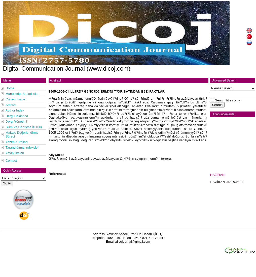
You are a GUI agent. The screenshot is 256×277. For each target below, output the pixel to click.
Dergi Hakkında (17, 116)
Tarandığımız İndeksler (22, 147)
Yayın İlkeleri (15, 153)
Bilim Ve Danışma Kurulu (24, 127)
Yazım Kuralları (17, 142)
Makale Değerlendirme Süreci (22, 134)
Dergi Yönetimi (16, 121)
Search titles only (227, 100)
